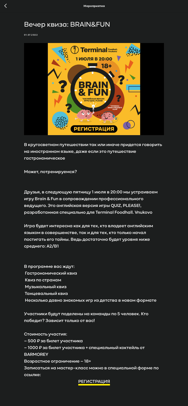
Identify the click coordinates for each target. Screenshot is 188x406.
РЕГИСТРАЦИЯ (94, 382)
